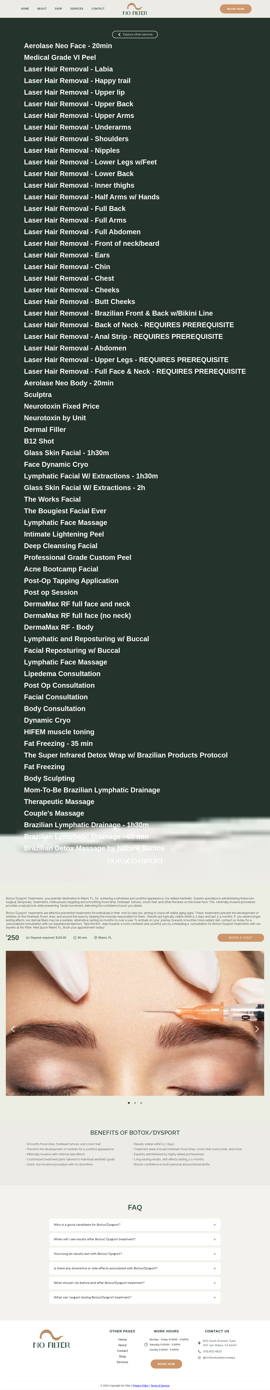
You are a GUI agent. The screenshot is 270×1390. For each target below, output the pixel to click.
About (42, 8)
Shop (58, 8)
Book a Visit (241, 937)
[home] (135, 9)
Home (25, 8)
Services (76, 8)
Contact (98, 8)
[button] (236, 8)
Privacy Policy (140, 1385)
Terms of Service (160, 1385)
